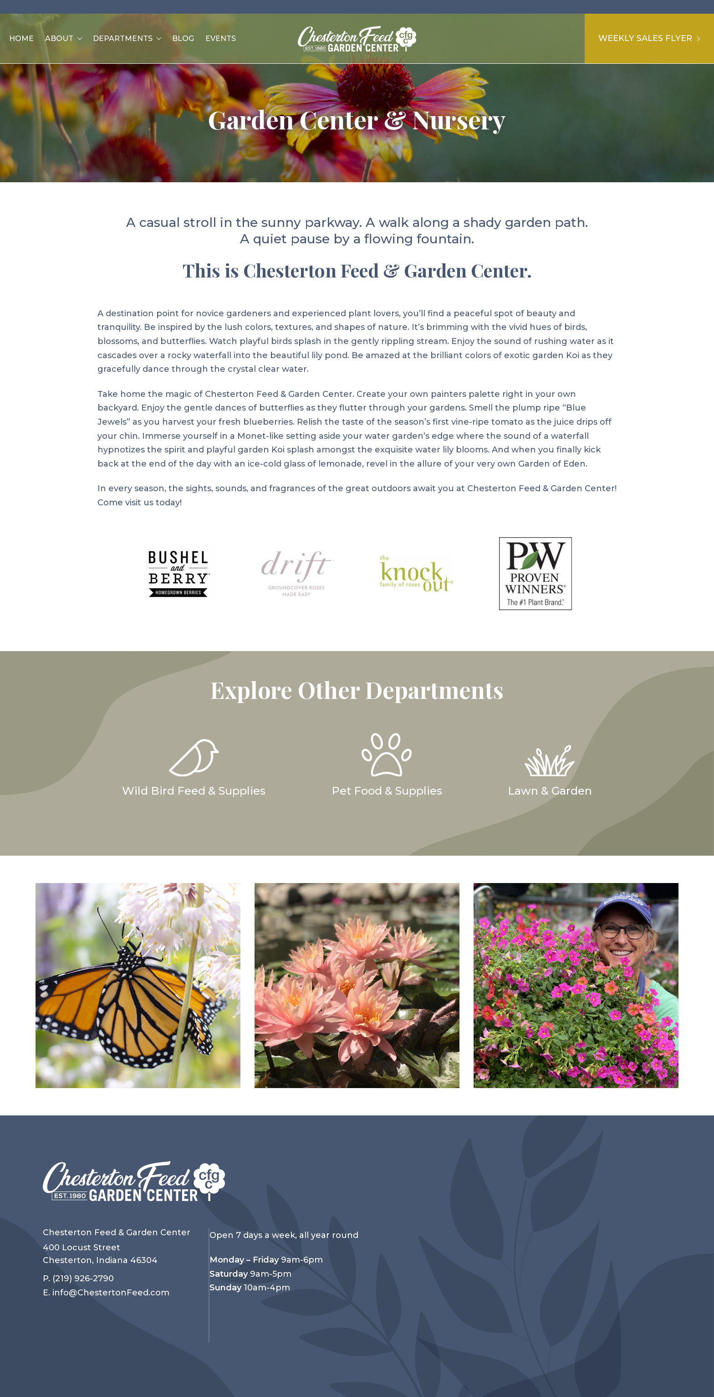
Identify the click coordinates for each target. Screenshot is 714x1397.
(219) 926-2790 (83, 1279)
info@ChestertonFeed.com (110, 1293)
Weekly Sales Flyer (649, 38)
